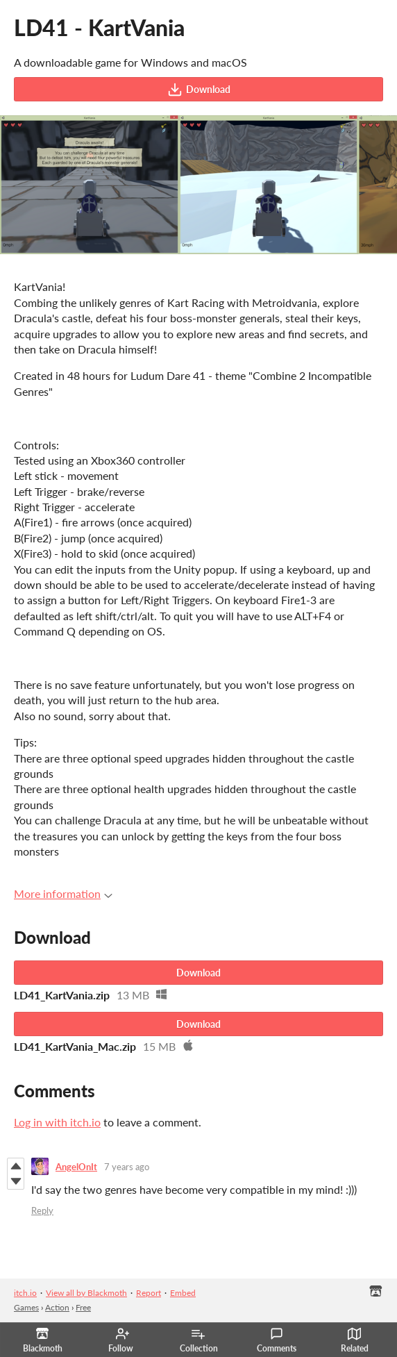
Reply (42, 1210)
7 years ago (126, 1166)
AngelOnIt (76, 1166)
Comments (276, 1340)
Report (148, 1293)
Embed (183, 1293)
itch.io (25, 1293)
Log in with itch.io (57, 1122)
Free (83, 1307)
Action (57, 1307)
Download (198, 89)
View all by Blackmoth (86, 1293)
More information (63, 893)
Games (26, 1307)
